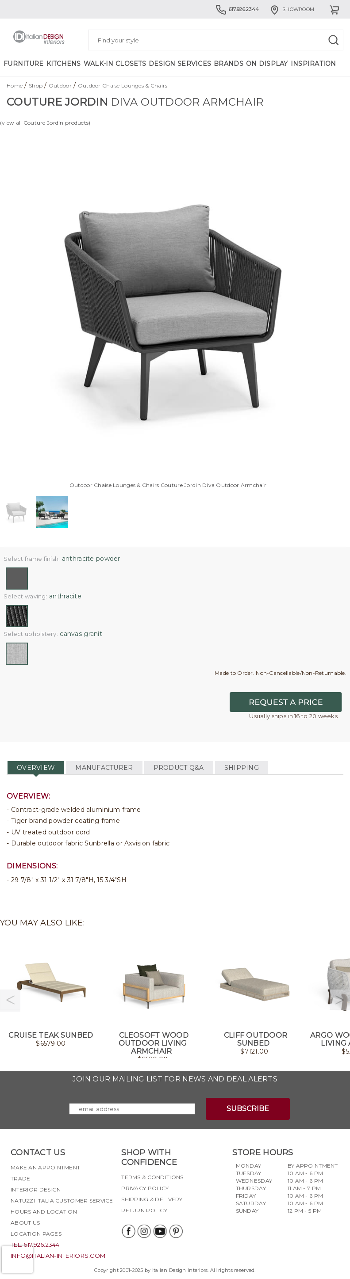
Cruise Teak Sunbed (50, 1035)
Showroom (291, 9)
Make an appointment (45, 1167)
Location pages (36, 1233)
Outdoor (60, 85)
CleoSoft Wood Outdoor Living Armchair (153, 1043)
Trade (20, 1178)
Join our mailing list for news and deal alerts (175, 1079)
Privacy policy (145, 1188)
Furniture (24, 64)
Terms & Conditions (152, 1177)
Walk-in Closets (115, 64)
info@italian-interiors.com (58, 1255)
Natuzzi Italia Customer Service (62, 1200)
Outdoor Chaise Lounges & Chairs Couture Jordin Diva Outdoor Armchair (167, 485)
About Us (25, 1222)
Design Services (180, 64)
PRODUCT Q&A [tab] (179, 768)
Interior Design (36, 1189)
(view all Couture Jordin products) (45, 122)
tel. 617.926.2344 (35, 1244)
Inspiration (313, 64)
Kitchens (63, 64)
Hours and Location (44, 1211)
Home (15, 85)
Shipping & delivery (151, 1199)
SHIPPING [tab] (241, 768)
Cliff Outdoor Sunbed (256, 1039)
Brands (228, 64)
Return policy (144, 1210)
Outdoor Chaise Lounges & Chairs (123, 85)
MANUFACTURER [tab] (104, 768)
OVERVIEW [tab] (36, 768)
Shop (35, 85)
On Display (267, 64)
